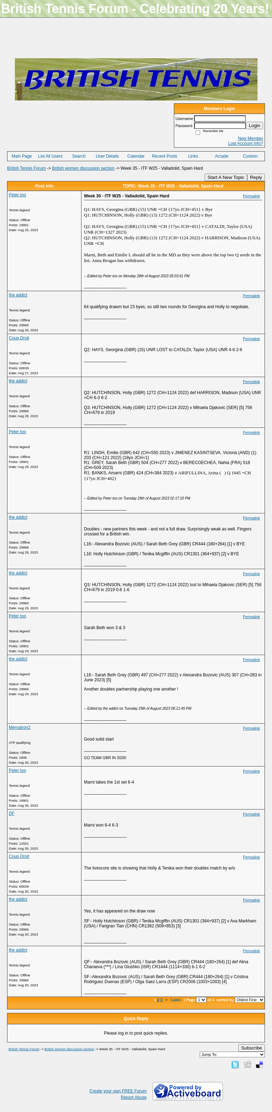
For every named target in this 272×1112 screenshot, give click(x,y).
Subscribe (251, 1048)
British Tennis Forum (26, 168)
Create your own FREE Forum (118, 1091)
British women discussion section (83, 168)
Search (79, 156)
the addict (18, 295)
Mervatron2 (19, 727)
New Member (250, 138)
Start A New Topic (226, 177)
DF (12, 813)
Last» (176, 1000)
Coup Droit (19, 338)
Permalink (251, 196)
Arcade (221, 156)
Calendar (136, 156)
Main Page (22, 156)
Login (254, 125)
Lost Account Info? (245, 143)
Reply (256, 177)
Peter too (17, 194)
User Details (107, 156)
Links (193, 156)
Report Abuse (134, 1097)
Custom (250, 156)
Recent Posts (164, 156)
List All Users (50, 156)
